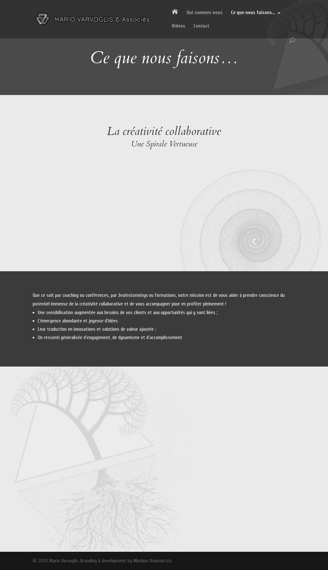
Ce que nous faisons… (253, 13)
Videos (178, 26)
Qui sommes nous (204, 13)
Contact (201, 26)
